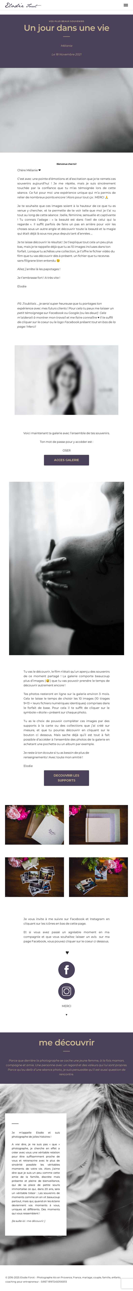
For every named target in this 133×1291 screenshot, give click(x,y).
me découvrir (35, 1221)
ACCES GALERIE (66, 460)
